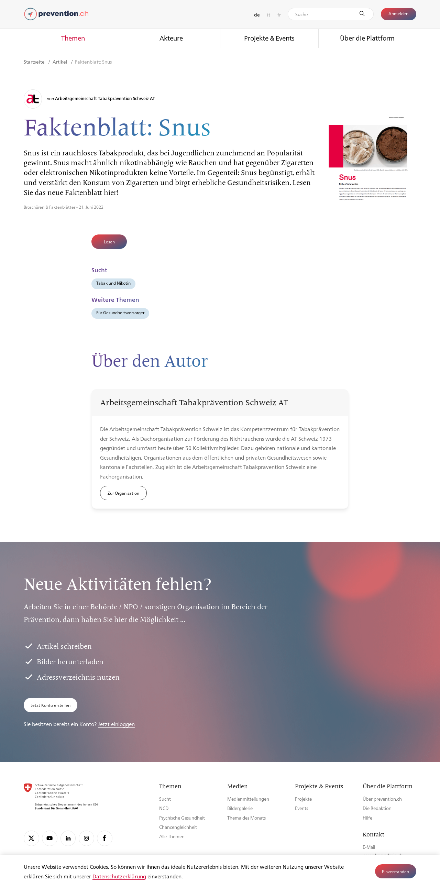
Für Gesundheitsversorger (120, 312)
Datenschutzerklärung (119, 876)
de (257, 14)
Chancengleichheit (178, 827)
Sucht (165, 799)
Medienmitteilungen (248, 799)
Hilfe (367, 818)
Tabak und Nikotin (113, 283)
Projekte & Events (269, 37)
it (268, 14)
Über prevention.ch (382, 799)
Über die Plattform (367, 37)
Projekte (303, 799)
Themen (73, 37)
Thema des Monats (246, 818)
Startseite (35, 61)
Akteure (171, 37)
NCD (164, 808)
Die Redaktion (377, 808)
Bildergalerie (240, 808)
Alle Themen (172, 836)
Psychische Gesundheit (182, 818)
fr (279, 14)
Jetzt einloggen (116, 723)
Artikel (60, 61)
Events (301, 808)
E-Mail (369, 847)
